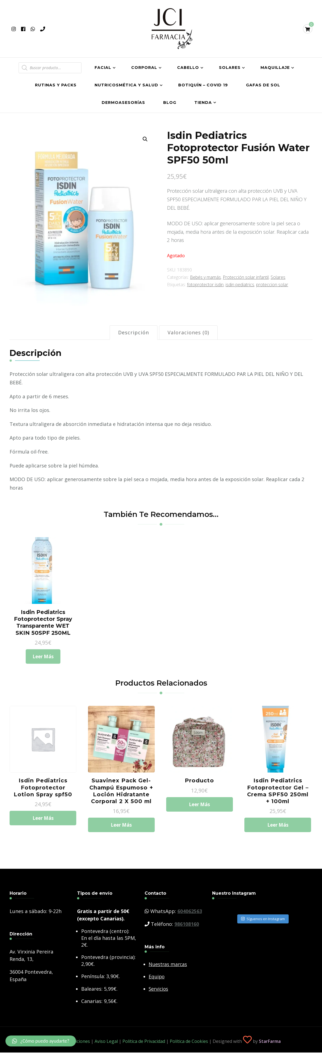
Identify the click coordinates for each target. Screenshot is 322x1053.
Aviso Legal (106, 1046)
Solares (230, 67)
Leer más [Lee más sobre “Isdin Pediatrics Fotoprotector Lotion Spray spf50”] (43, 821)
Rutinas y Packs (56, 85)
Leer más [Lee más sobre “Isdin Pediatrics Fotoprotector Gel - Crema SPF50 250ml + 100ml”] (278, 829)
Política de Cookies (189, 1046)
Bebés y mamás (205, 277)
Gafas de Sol (263, 85)
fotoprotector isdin (205, 285)
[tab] (133, 332)
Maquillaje (275, 67)
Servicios (159, 993)
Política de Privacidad (143, 1046)
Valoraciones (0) (188, 332)
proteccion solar (272, 285)
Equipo (157, 981)
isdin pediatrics (240, 285)
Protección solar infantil (246, 277)
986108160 (186, 928)
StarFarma (270, 1046)
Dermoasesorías (123, 102)
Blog (169, 102)
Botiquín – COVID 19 (203, 85)
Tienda (203, 102)
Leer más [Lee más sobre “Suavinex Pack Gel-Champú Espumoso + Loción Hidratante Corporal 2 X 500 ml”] (121, 829)
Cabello (188, 67)
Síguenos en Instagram (263, 923)
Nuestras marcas (169, 968)
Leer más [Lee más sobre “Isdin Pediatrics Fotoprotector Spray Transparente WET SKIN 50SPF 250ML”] (43, 658)
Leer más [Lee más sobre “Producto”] (199, 808)
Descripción (133, 332)
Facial (103, 67)
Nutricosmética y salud (126, 85)
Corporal (144, 67)
